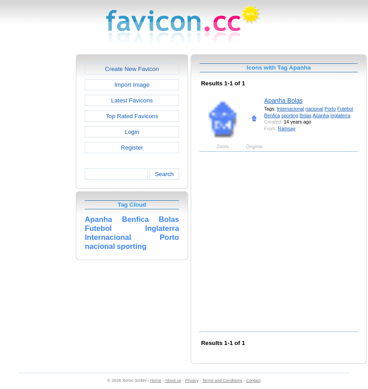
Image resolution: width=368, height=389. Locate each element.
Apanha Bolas (283, 100)
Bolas (306, 115)
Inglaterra (340, 115)
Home (156, 380)
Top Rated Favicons (131, 116)
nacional (315, 108)
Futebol (345, 108)
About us (173, 380)
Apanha (321, 115)
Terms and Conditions (222, 380)
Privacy (191, 380)
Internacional (290, 108)
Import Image (131, 84)
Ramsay (286, 128)
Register (132, 147)
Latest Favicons (132, 100)
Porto (330, 108)
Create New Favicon (132, 69)
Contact (253, 380)
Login (132, 131)
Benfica (272, 115)
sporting (289, 115)
